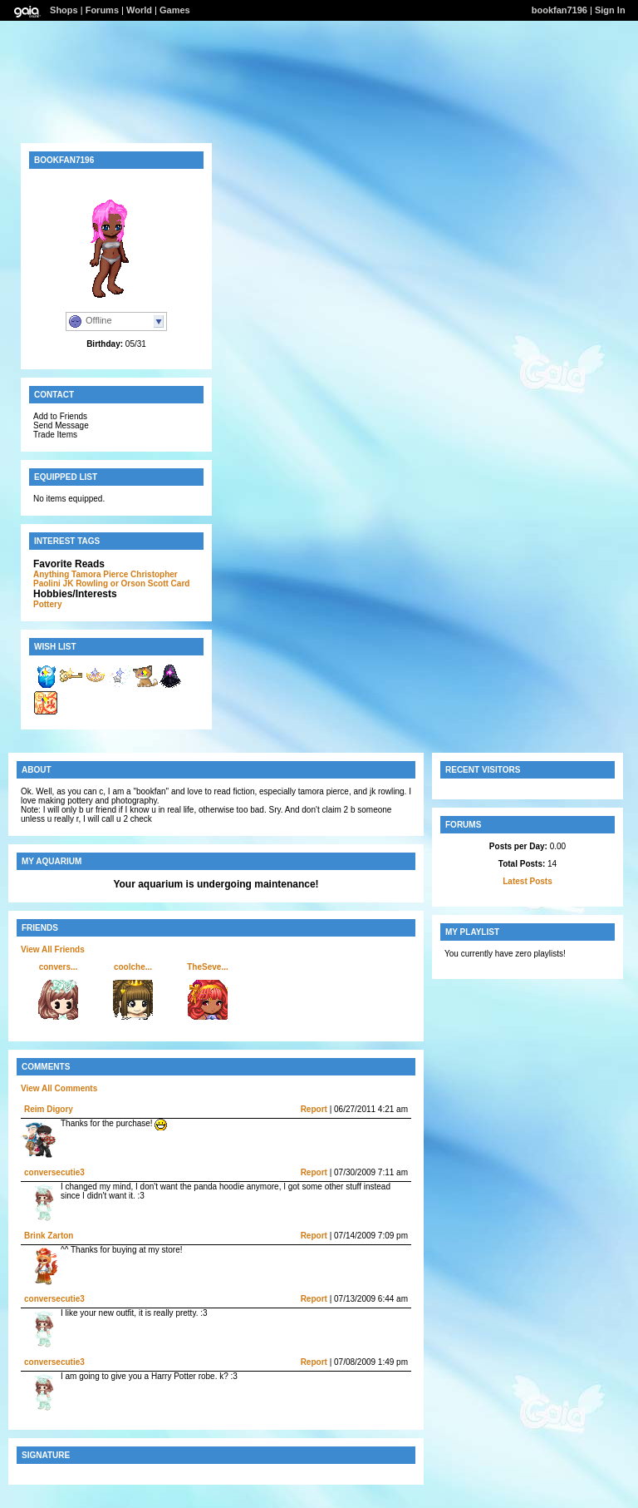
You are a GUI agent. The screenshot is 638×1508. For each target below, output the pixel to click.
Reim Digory (48, 1109)
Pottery (47, 604)
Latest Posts (527, 881)
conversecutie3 (54, 1172)
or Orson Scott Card (150, 583)
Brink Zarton (48, 1235)
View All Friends (53, 949)
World (139, 10)
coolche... (133, 967)
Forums (102, 10)
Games (175, 10)
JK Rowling (85, 583)
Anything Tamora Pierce (80, 574)
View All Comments (59, 1088)
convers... (58, 967)
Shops (64, 10)
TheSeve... (207, 967)
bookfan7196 (559, 10)
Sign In (610, 10)
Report (314, 1109)
